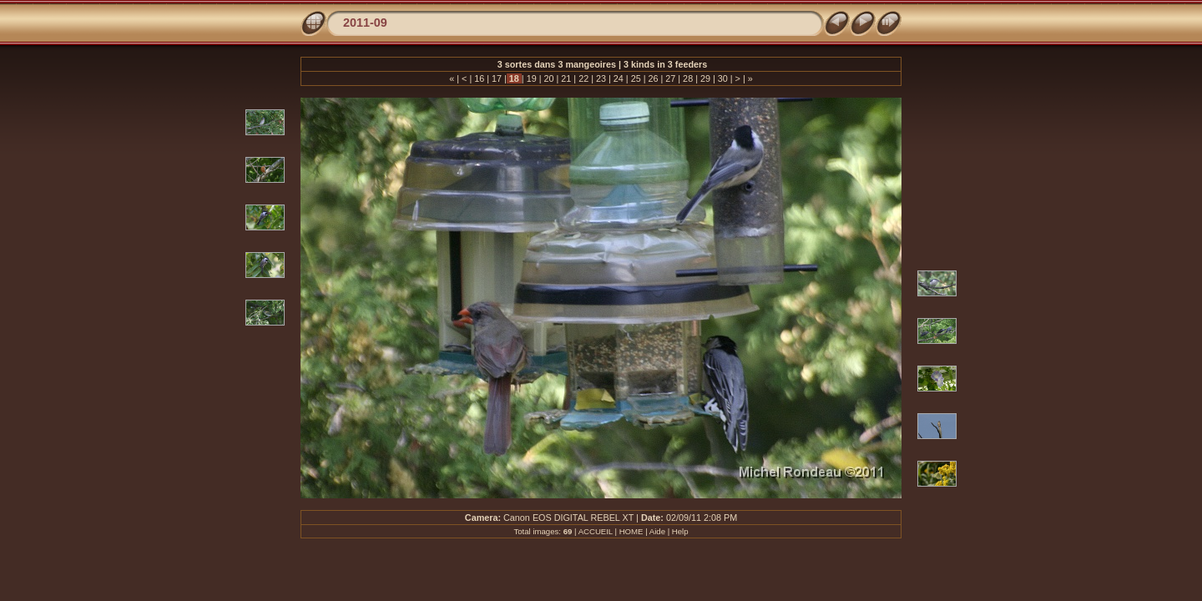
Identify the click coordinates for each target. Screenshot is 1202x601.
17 (496, 78)
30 (722, 78)
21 (565, 78)
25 (636, 78)
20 (549, 78)
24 (618, 78)
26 (652, 78)
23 (601, 78)
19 (531, 78)
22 (583, 78)
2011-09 (365, 22)
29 (705, 78)
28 (687, 78)
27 (670, 78)
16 (479, 78)
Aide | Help (669, 531)
